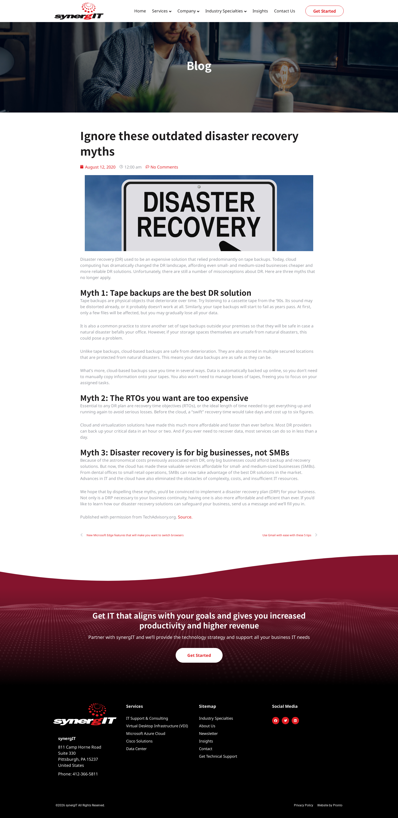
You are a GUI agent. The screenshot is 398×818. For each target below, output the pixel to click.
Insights (260, 11)
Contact (205, 748)
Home (140, 11)
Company (186, 11)
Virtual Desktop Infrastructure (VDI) (157, 725)
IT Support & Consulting (147, 718)
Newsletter (208, 733)
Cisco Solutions (139, 740)
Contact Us (284, 11)
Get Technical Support (218, 756)
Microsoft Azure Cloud (145, 733)
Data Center (136, 748)
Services (160, 11)
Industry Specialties (224, 11)
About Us (207, 725)
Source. (185, 517)
